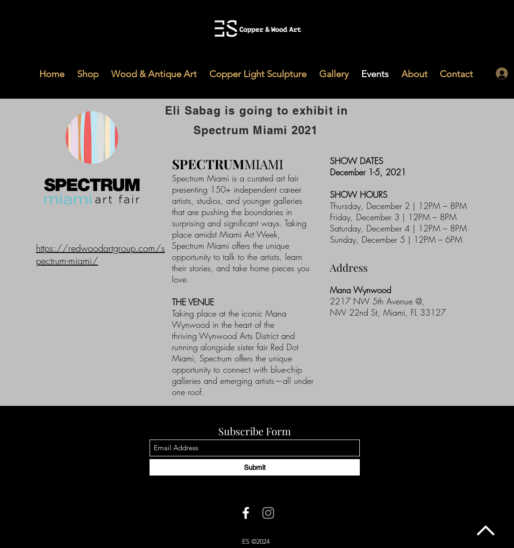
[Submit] (255, 467)
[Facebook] (246, 513)
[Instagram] (268, 513)
